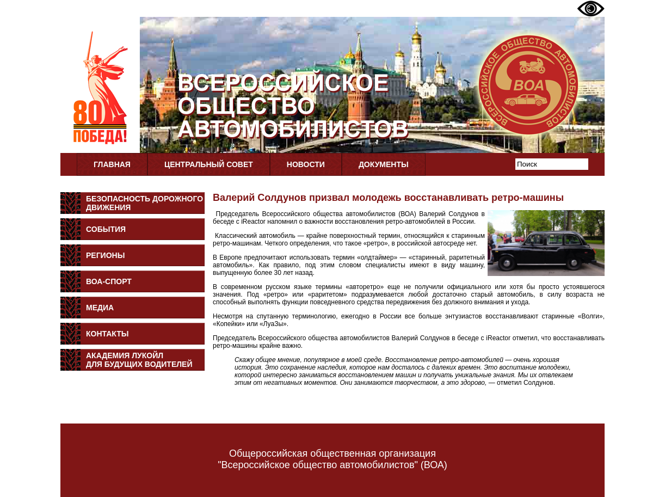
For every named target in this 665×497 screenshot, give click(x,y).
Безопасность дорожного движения (144, 203)
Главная (112, 164)
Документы (384, 164)
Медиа (100, 307)
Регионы (105, 255)
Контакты (107, 333)
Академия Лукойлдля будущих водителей (139, 360)
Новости (306, 164)
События (106, 229)
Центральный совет (208, 164)
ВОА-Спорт (109, 281)
